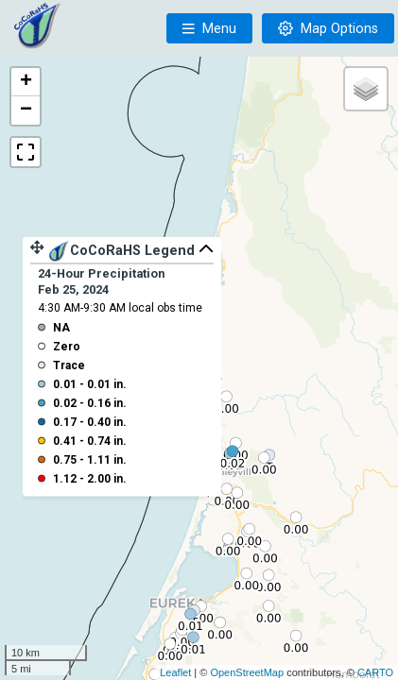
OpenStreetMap (247, 672)
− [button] (26, 110)
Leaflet (175, 672)
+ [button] (26, 82)
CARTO (375, 672)
